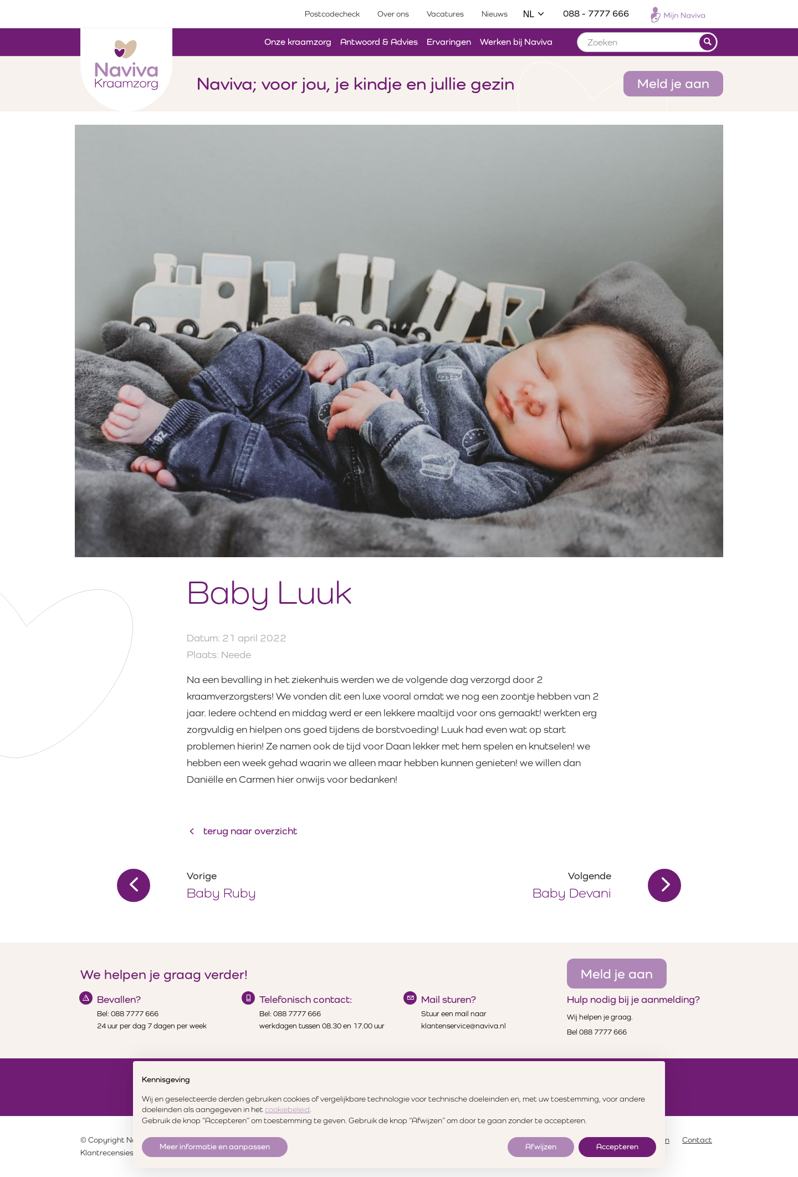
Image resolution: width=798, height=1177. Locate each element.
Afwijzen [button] (540, 1146)
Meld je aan (673, 83)
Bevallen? (119, 999)
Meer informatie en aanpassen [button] (215, 1146)
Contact (697, 1139)
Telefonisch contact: (305, 999)
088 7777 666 (134, 1014)
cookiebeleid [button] (287, 1109)
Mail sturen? (448, 999)
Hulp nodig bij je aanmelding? (633, 999)
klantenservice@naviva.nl (463, 1026)
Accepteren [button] (617, 1146)
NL (534, 14)
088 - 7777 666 (596, 13)
